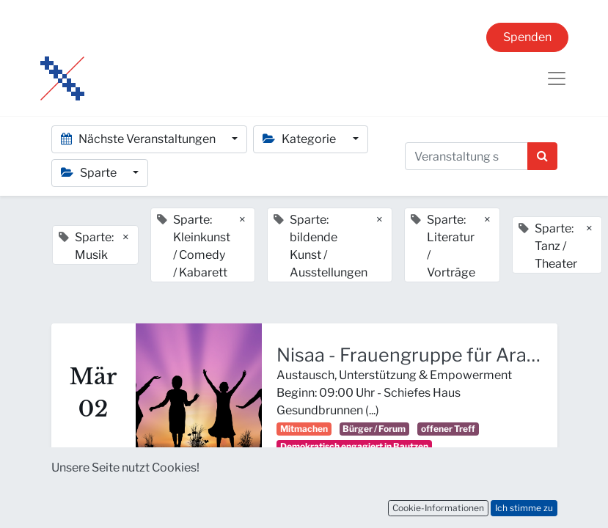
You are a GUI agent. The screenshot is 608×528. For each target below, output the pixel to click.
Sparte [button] (90, 173)
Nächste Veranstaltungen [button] (139, 139)
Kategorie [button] (300, 139)
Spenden (527, 37)
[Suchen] (542, 156)
